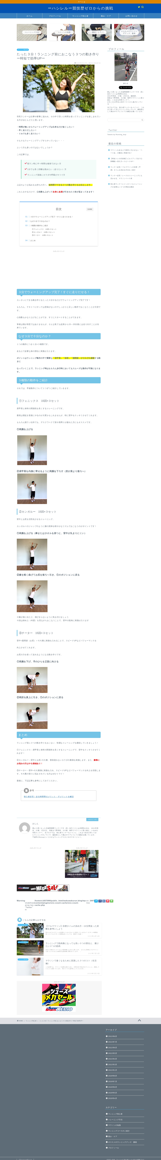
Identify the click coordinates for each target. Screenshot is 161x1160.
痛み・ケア (106, 16)
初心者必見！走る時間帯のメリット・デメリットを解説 (49, 797)
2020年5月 (112, 1093)
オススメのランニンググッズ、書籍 (122, 1143)
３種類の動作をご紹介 (41, 226)
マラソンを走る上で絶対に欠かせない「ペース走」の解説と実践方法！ (126, 152)
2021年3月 (112, 1065)
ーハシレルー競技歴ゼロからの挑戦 (80, 8)
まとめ (34, 241)
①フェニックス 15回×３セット (45, 229)
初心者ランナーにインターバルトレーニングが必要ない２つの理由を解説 (126, 185)
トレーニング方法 (115, 1120)
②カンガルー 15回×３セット (44, 232)
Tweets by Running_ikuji (116, 135)
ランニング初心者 (80, 16)
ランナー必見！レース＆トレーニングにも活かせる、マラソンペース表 (126, 177)
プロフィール (55, 16)
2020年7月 (112, 1082)
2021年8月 (112, 1037)
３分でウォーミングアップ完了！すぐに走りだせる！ (53, 217)
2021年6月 (112, 1048)
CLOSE (90, 209)
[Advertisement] (59, 269)
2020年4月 (112, 1099)
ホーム (29, 16)
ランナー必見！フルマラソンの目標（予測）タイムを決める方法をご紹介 (125, 168)
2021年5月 (112, 1054)
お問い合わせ (131, 16)
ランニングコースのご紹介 (119, 1131)
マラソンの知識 (114, 1126)
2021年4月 (112, 1060)
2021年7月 (112, 1043)
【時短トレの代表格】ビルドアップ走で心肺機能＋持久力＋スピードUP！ (126, 160)
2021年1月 (112, 1071)
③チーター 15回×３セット (44, 235)
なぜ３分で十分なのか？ (42, 221)
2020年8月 (112, 1076)
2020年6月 (112, 1088)
